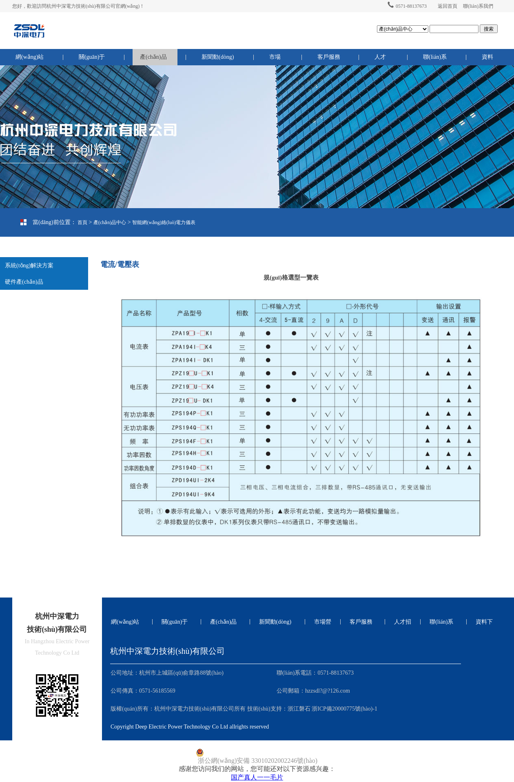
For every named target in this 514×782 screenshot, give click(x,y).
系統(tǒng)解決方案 (29, 265)
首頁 (82, 222)
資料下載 (487, 59)
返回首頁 (447, 6)
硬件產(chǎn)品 (24, 282)
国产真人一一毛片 (257, 777)
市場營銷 (275, 59)
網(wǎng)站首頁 (30, 59)
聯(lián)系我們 (478, 6)
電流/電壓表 (34, 251)
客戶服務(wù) (328, 59)
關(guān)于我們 (92, 59)
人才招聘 (380, 59)
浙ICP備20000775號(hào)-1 (344, 709)
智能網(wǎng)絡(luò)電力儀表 (163, 222)
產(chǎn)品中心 (153, 59)
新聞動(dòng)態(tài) (218, 59)
